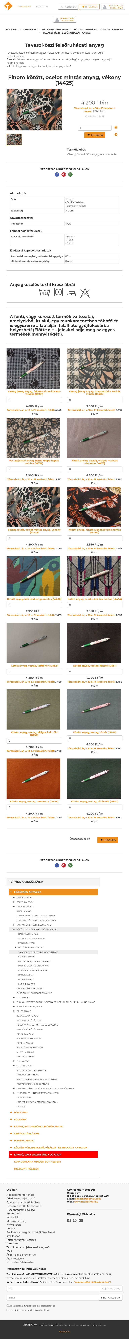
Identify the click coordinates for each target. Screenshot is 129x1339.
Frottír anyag (26, 956)
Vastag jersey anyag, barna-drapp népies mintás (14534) (34, 462)
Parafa (21, 1106)
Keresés (69, 6)
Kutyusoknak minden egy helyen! (37, 1161)
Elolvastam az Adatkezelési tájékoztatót (32, 1305)
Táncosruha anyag (28, 1074)
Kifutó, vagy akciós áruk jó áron (35, 1154)
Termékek (24, 6)
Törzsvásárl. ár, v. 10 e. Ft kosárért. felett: (31, 410)
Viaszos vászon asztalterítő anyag (37, 1079)
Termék (89, 6)
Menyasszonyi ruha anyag (32, 1070)
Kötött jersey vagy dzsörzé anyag (98, 29)
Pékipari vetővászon (29, 1020)
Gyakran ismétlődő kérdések (23, 1202)
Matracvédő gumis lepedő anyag (36, 915)
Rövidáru (18, 1112)
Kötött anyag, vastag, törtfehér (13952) (34, 665)
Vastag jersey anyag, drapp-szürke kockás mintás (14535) (94, 392)
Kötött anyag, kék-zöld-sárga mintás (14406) (34, 599)
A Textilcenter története (20, 1194)
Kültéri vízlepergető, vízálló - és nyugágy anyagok (48, 1147)
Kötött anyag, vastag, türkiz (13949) (94, 732)
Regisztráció (116, 8)
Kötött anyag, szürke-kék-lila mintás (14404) (95, 599)
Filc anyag (20, 997)
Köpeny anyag (25, 1043)
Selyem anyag (22, 902)
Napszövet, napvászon (30, 1047)
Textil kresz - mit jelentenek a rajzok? (28, 1247)
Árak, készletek (15, 1258)
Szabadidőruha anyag (31, 938)
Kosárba (95, 135)
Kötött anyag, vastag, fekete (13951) (94, 665)
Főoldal (12, 29)
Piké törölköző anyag (30, 1029)
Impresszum (14, 1213)
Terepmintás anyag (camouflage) (36, 920)
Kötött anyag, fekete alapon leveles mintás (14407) (95, 531)
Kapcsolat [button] (42, 6)
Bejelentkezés (116, 6)
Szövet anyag (22, 897)
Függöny (18, 1119)
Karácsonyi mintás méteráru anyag (35, 1093)
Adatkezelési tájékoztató (21, 1198)
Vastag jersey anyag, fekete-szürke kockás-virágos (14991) (34, 392)
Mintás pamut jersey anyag (34, 961)
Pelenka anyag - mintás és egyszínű (37, 1025)
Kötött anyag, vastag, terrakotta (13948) (34, 801)
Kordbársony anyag (29, 1038)
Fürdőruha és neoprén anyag (34, 993)
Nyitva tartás (14, 1224)
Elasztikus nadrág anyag (33, 970)
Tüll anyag (21, 1061)
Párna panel (24, 1097)
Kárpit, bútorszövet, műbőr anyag (36, 1126)
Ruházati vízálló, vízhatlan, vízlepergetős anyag (43, 1088)
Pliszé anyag (25, 979)
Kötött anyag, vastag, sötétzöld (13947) (94, 801)
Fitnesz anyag (26, 943)
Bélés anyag (21, 1011)
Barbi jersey (25, 974)
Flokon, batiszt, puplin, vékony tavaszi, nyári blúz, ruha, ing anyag (53, 1002)
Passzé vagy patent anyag (33, 965)
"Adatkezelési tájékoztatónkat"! (92, 1282)
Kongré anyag (25, 1034)
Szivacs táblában (24, 1133)
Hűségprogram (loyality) (21, 1209)
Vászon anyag (22, 906)
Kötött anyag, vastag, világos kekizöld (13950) (34, 733)
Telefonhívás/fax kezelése (21, 1239)
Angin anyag (24, 911)
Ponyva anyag (21, 1140)
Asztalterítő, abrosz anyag (33, 1084)
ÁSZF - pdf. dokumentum (21, 1254)
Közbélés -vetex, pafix (27, 1006)
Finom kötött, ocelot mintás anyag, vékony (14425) (34, 531)
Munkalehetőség (16, 1221)
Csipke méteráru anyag (30, 988)
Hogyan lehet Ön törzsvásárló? (24, 1206)
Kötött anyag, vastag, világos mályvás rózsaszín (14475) (95, 462)
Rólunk (11, 1228)
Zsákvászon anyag (27, 1016)
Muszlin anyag (25, 1052)
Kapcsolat (12, 1217)
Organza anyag (26, 1056)
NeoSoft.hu (64, 1331)
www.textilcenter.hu (86, 1201)
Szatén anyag (22, 1065)
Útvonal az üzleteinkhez (20, 1262)
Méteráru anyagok (55, 29)
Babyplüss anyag (28, 934)
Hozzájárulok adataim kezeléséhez (29, 1310)
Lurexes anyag (26, 984)
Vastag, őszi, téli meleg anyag (31, 924)
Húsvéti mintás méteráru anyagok (37, 1102)
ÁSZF (10, 1251)
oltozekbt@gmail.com (88, 1198)
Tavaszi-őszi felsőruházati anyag (67, 32)
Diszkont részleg (26, 1168)
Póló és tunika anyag (28, 947)
